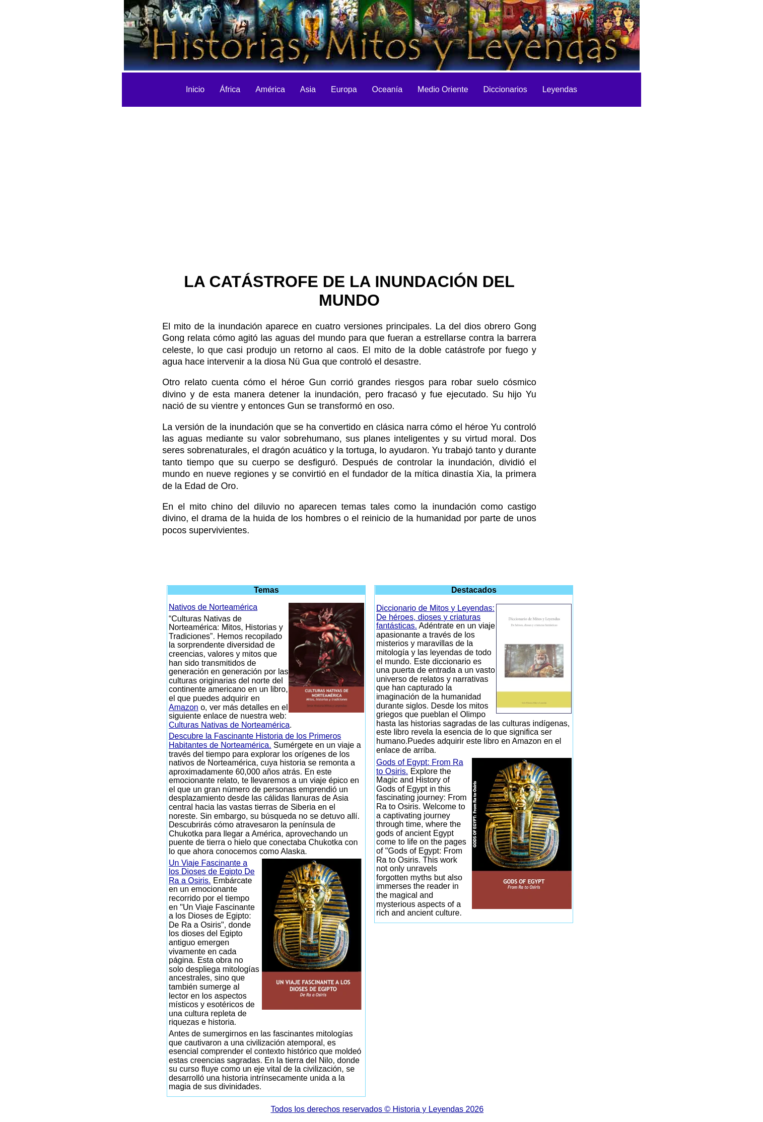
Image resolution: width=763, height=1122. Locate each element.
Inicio (195, 89)
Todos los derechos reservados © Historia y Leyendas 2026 (376, 1109)
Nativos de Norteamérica (213, 607)
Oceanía (387, 89)
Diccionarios (505, 89)
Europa (344, 89)
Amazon (183, 707)
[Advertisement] (382, 182)
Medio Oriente (443, 89)
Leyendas (559, 89)
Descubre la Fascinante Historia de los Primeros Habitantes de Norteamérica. (255, 740)
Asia (308, 89)
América (270, 89)
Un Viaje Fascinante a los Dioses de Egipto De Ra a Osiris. (212, 872)
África (230, 89)
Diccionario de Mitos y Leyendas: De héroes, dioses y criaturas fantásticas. (435, 617)
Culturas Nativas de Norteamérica (229, 725)
